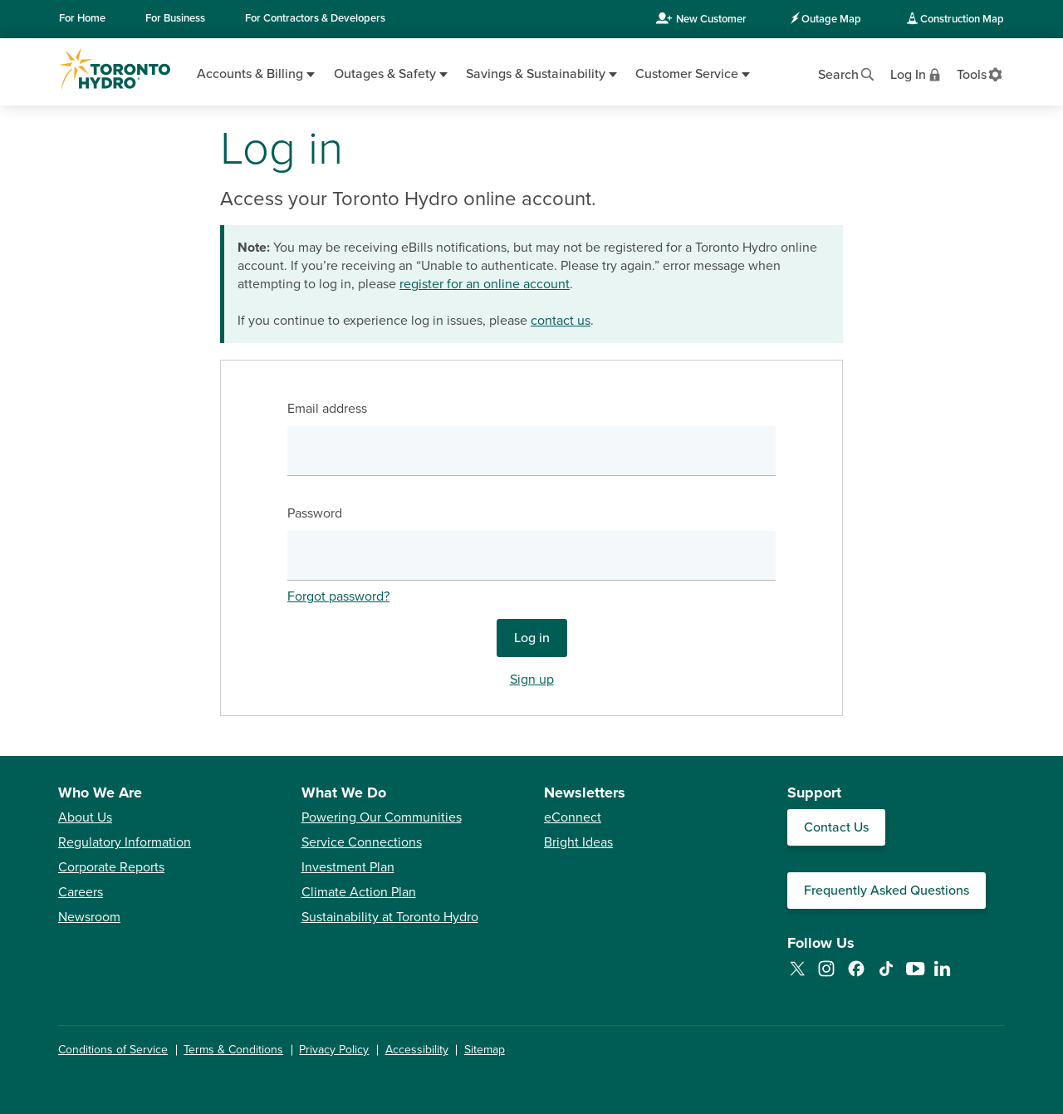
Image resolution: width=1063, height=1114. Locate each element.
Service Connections (361, 842)
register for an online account (484, 284)
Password (314, 513)
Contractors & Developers (315, 18)
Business (175, 18)
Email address (327, 408)
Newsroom (89, 917)
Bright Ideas (578, 842)
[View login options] (917, 73)
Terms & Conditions (233, 1050)
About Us (85, 817)
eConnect (572, 817)
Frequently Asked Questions (886, 890)
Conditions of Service (113, 1050)
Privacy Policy (334, 1050)
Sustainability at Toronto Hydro (389, 917)
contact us (560, 320)
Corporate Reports (111, 867)
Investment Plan (347, 867)
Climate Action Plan (358, 892)
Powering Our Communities (381, 817)
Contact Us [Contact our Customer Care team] (836, 827)
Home (82, 18)
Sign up (532, 679)
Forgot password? (338, 596)
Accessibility (416, 1050)
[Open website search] (847, 73)
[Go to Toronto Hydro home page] (114, 69)
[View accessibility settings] (980, 73)
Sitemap (484, 1050)
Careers (80, 892)
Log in (532, 638)
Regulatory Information (124, 842)
